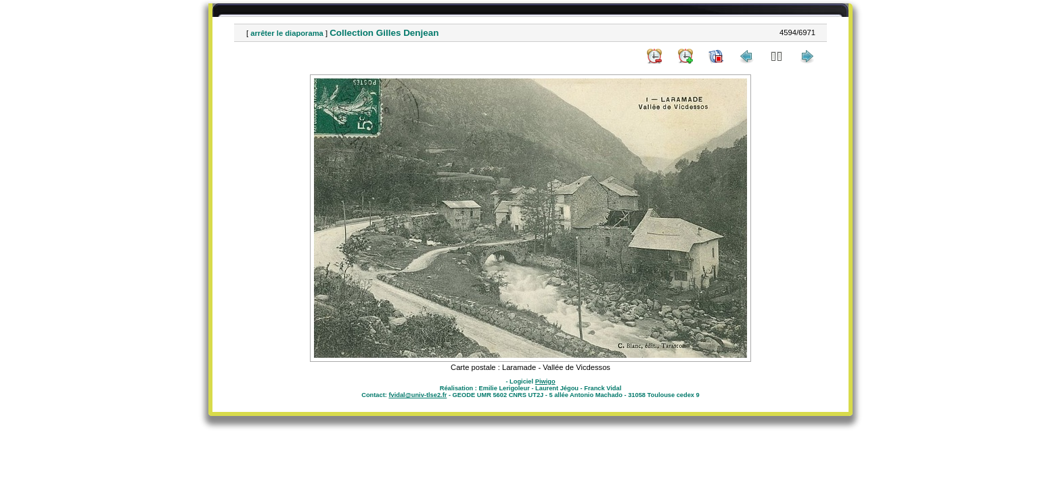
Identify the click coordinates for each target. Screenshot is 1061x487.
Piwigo (545, 381)
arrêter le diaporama (286, 33)
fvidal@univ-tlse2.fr (417, 395)
